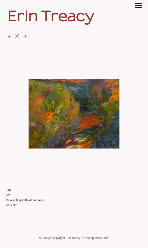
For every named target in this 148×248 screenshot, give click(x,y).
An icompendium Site (95, 238)
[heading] (50, 19)
